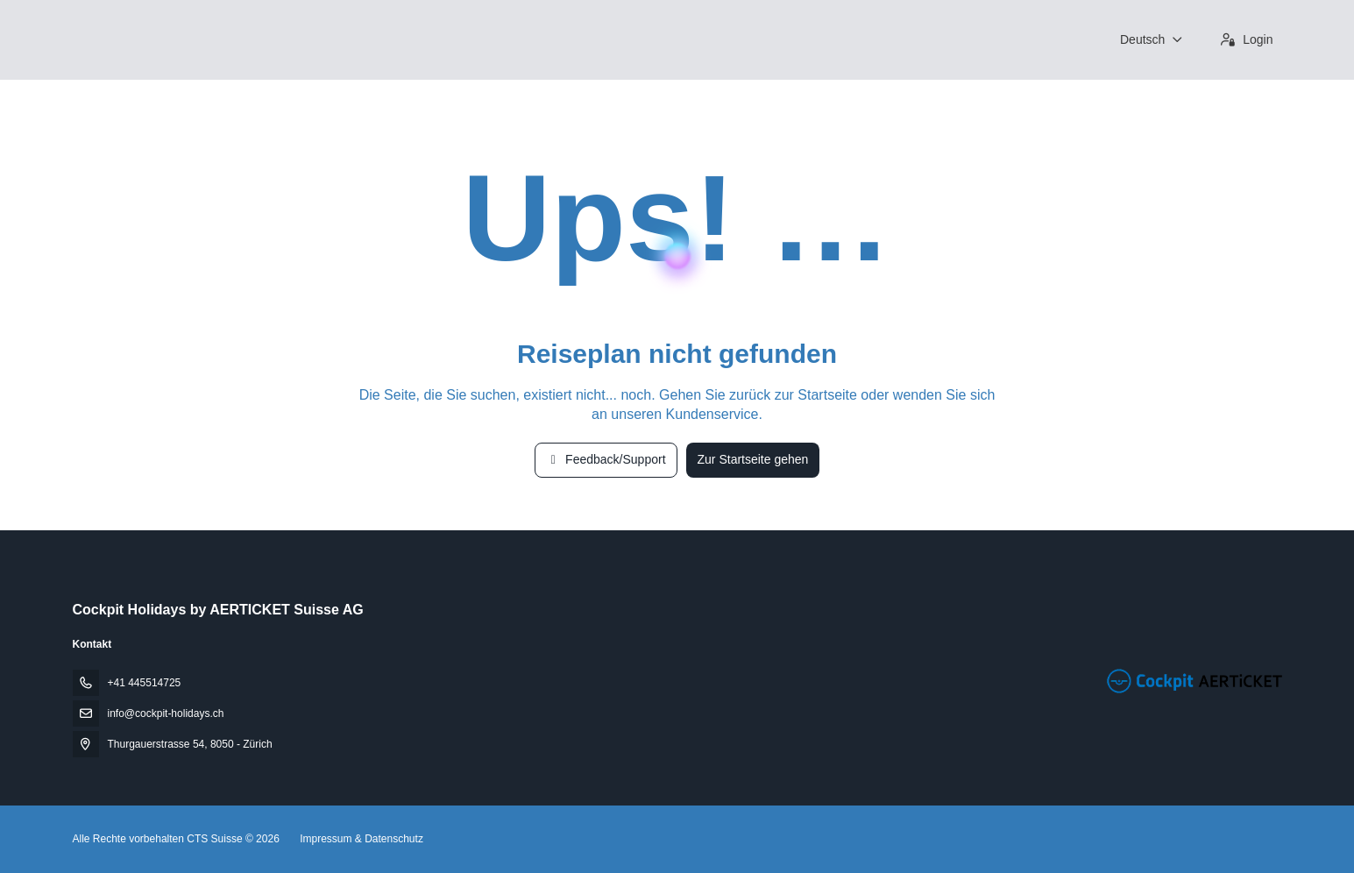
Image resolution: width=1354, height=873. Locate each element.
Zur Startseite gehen (753, 459)
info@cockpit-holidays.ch (166, 713)
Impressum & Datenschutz (361, 839)
